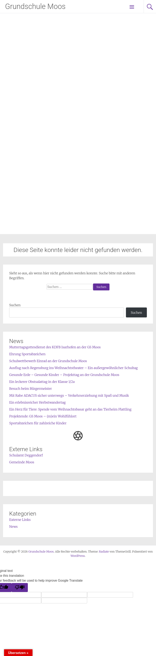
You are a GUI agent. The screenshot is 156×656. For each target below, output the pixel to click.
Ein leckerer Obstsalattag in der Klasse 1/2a (42, 382)
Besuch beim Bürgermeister (30, 389)
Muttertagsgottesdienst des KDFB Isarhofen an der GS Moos (55, 347)
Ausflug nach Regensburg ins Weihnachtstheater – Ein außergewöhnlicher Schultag (73, 368)
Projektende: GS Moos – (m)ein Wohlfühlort (42, 416)
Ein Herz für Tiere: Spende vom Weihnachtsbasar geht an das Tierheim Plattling (70, 409)
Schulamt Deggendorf (26, 455)
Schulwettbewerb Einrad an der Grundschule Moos (48, 361)
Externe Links (20, 520)
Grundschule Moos (35, 6)
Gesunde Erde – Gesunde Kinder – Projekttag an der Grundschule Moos (64, 375)
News (13, 527)
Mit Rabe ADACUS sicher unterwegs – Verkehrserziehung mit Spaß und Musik (69, 395)
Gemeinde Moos (21, 462)
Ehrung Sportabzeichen (27, 354)
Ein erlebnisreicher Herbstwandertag (37, 402)
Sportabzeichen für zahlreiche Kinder (37, 423)
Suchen (15, 305)
